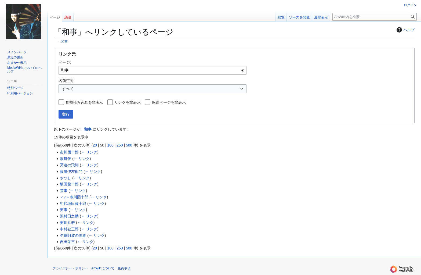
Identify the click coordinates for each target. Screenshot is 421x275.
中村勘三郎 (69, 229)
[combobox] (152, 70)
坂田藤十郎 (69, 184)
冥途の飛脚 (69, 165)
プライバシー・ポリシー (70, 268)
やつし (65, 178)
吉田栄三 (67, 242)
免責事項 (124, 268)
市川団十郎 (69, 152)
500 (129, 145)
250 (120, 145)
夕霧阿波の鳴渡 (73, 235)
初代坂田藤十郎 (73, 203)
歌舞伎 (65, 158)
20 (95, 145)
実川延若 (67, 222)
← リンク (89, 152)
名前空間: (67, 80)
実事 (63, 210)
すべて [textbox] (67, 89)
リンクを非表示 (127, 102)
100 (110, 145)
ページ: (65, 62)
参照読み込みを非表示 (84, 102)
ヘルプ (405, 30)
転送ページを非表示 (169, 102)
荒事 (63, 190)
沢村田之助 (69, 216)
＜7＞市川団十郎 (74, 197)
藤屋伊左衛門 (71, 171)
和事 (64, 41)
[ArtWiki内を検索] (374, 17)
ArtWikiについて (102, 268)
